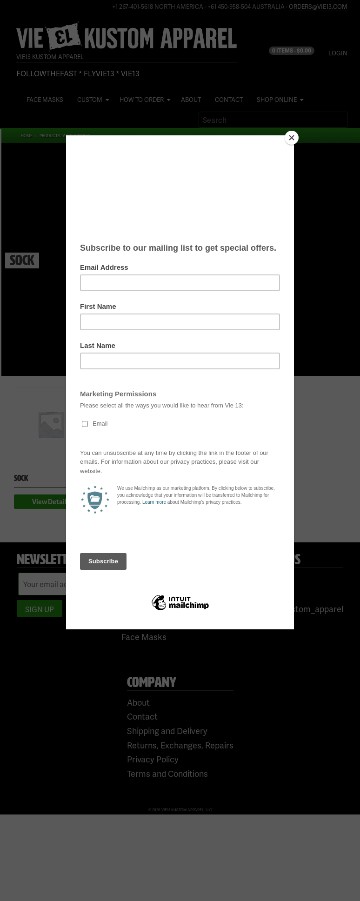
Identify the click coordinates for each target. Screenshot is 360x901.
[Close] (292, 138)
